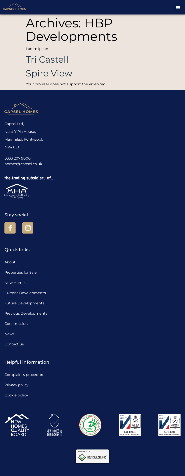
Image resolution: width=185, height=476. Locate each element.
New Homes (15, 283)
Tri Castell (47, 59)
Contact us (14, 344)
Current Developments (25, 293)
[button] (178, 7)
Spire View (49, 73)
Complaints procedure (24, 375)
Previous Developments (25, 313)
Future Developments (24, 303)
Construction (16, 324)
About (10, 262)
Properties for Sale (20, 272)
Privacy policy (16, 385)
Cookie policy (16, 395)
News (9, 334)
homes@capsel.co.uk (23, 164)
